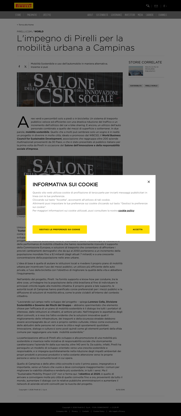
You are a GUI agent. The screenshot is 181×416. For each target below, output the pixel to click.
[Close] (149, 181)
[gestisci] (60, 229)
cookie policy (126, 211)
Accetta (138, 229)
